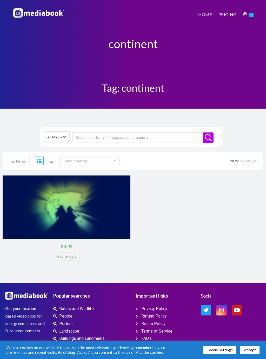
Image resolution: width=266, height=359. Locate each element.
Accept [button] (250, 350)
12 (242, 161)
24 (249, 161)
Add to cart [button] (66, 256)
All (255, 161)
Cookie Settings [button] (220, 350)
